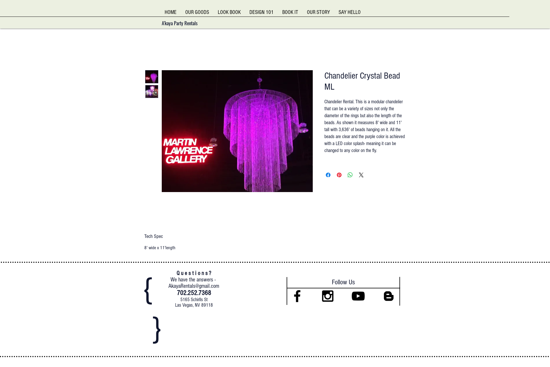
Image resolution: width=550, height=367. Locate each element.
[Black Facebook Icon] (297, 296)
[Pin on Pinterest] (339, 174)
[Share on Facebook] (328, 174)
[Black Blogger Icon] (389, 296)
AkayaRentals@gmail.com (193, 286)
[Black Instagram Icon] (328, 296)
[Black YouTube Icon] (358, 296)
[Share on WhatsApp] (350, 174)
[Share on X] (361, 174)
